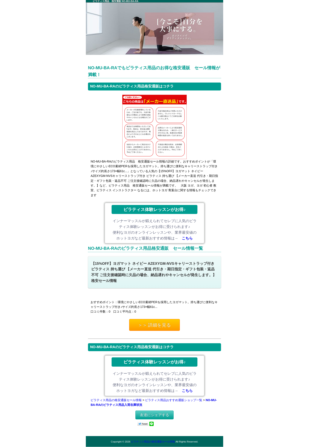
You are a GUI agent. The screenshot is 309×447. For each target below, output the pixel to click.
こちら (187, 238)
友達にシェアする (154, 415)
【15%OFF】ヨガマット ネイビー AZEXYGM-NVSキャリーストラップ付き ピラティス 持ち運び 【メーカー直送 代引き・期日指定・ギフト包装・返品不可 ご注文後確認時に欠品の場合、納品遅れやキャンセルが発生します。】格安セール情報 (153, 272)
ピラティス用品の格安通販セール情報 (116, 400)
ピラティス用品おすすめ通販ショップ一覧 (173, 400)
